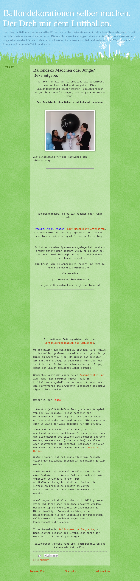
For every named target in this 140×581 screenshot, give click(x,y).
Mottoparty (44, 560)
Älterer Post (103, 571)
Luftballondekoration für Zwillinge (69, 343)
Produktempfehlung (91, 375)
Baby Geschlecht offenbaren (86, 229)
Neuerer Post (37, 571)
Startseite (70, 571)
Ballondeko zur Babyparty (76, 529)
